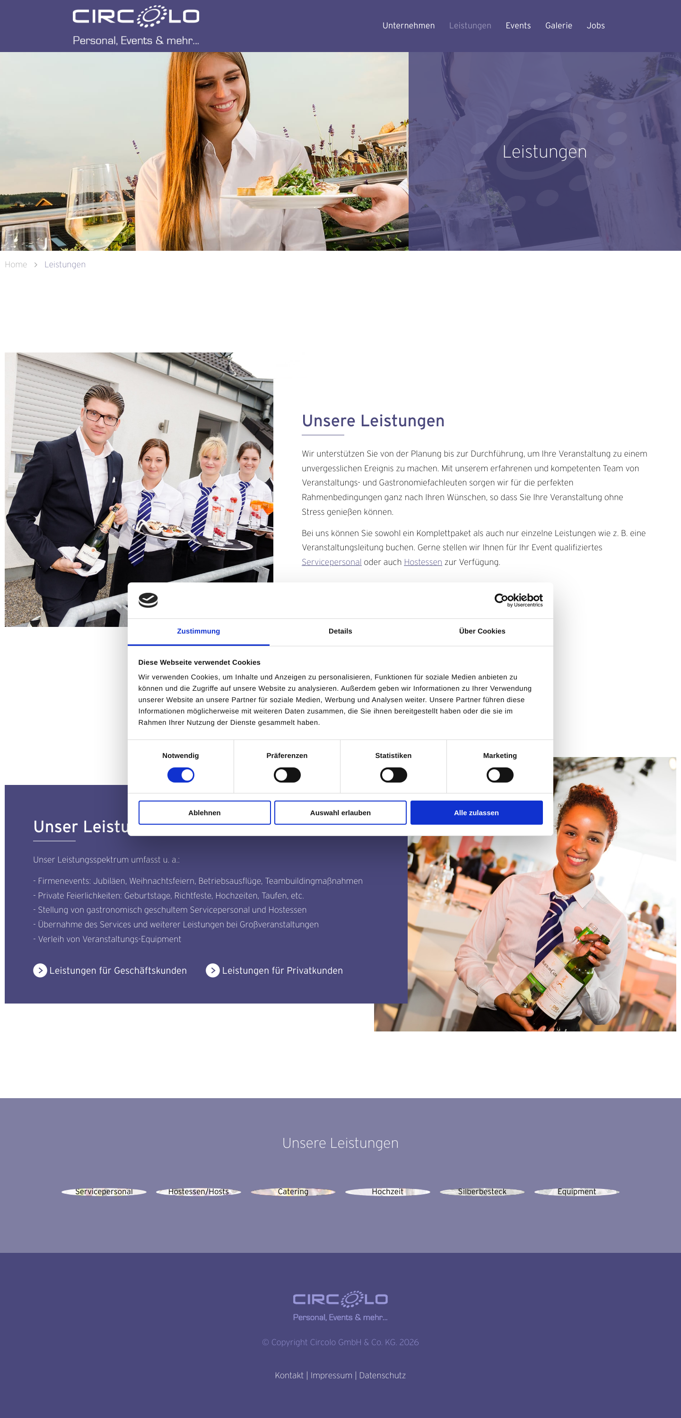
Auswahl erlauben (340, 813)
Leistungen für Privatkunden (282, 970)
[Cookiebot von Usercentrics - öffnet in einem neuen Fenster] (501, 600)
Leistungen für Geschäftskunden (118, 970)
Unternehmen (409, 26)
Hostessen (423, 562)
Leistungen (470, 26)
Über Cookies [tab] (482, 631)
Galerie (558, 26)
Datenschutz (382, 1376)
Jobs (595, 26)
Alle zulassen (476, 813)
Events (518, 26)
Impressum (331, 1376)
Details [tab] (340, 631)
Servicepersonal (332, 562)
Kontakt (289, 1376)
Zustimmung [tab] (198, 631)
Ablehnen (204, 813)
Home (17, 265)
